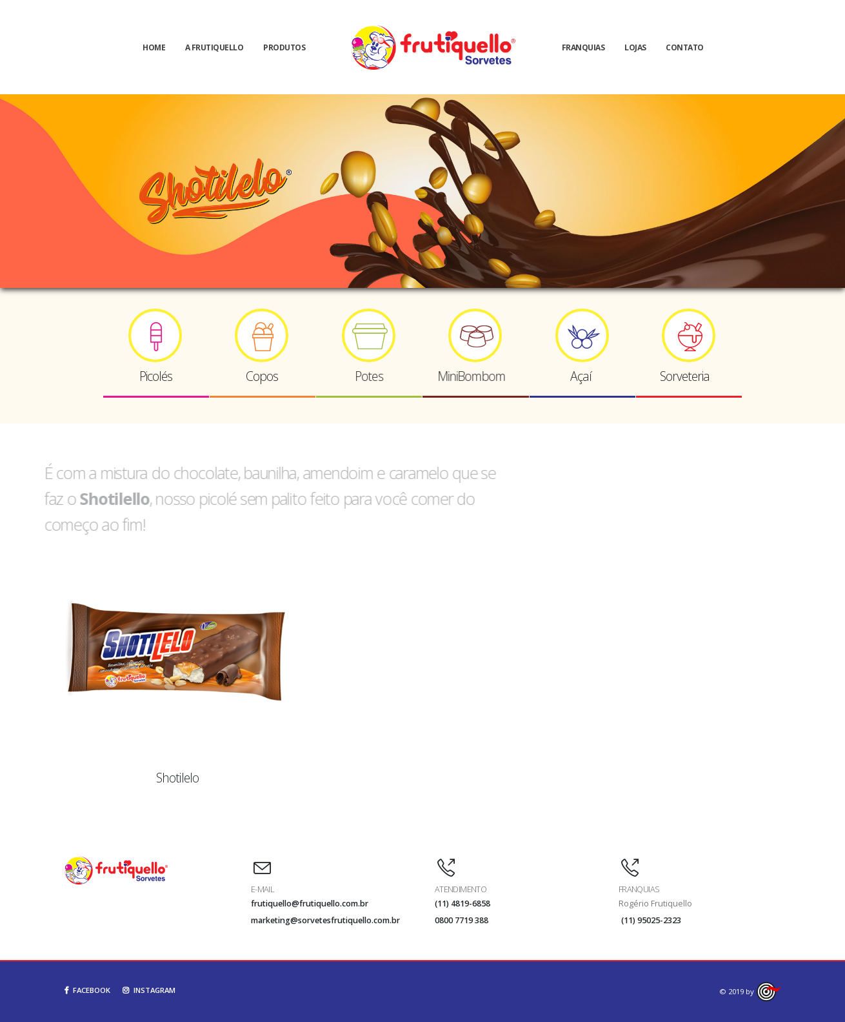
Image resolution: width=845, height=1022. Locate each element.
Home (154, 47)
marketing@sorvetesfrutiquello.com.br (325, 920)
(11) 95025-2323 (651, 920)
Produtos (284, 47)
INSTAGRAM (149, 990)
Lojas (635, 47)
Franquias (583, 47)
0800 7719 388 (461, 920)
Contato (685, 47)
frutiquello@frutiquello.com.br (309, 903)
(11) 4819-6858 (462, 903)
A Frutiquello (214, 47)
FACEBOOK (87, 990)
